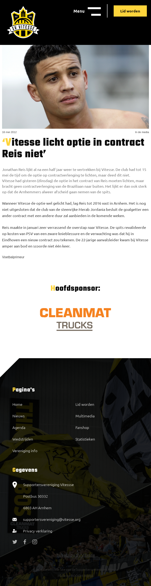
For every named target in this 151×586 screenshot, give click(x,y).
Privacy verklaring (37, 530)
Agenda (18, 427)
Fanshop (82, 427)
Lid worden (130, 10)
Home (17, 404)
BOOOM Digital (81, 576)
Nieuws (18, 415)
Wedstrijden (22, 439)
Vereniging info (24, 450)
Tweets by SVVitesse (75, 554)
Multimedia (85, 415)
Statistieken (85, 439)
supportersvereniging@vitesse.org (51, 519)
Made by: (64, 576)
